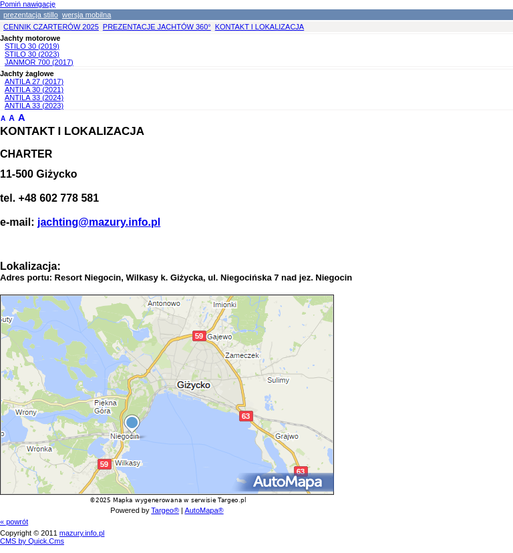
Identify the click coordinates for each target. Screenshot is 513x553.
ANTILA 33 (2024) (34, 98)
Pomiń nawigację (27, 4)
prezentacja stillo (30, 15)
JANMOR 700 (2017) (39, 62)
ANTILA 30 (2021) (34, 89)
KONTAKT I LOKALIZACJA (259, 27)
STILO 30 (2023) (32, 54)
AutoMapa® (203, 510)
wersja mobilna (86, 15)
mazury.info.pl (82, 533)
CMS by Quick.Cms (32, 541)
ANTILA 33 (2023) (34, 106)
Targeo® (165, 510)
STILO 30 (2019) (32, 46)
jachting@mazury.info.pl (98, 222)
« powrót (14, 522)
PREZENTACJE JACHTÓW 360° (157, 27)
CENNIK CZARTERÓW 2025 (51, 27)
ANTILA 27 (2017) (34, 81)
